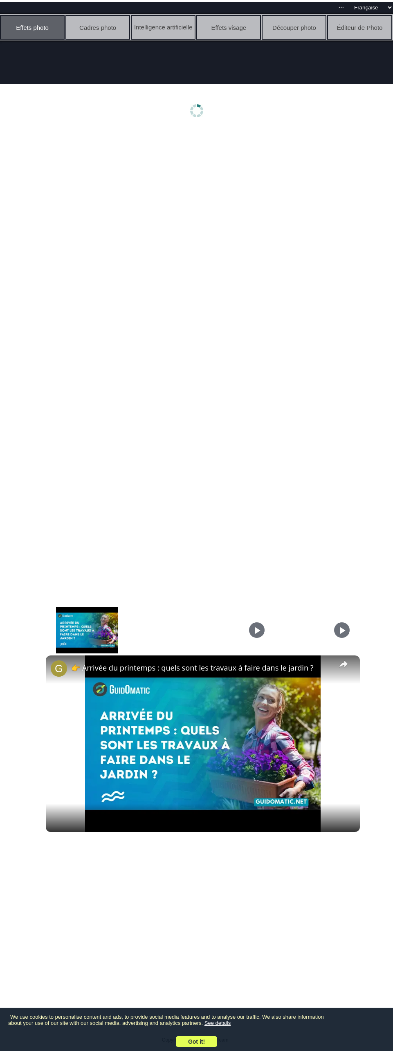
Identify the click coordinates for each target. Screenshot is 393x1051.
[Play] (257, 630)
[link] (59, 668)
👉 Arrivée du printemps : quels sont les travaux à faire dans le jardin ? (192, 668)
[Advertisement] (198, 195)
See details (217, 1023)
